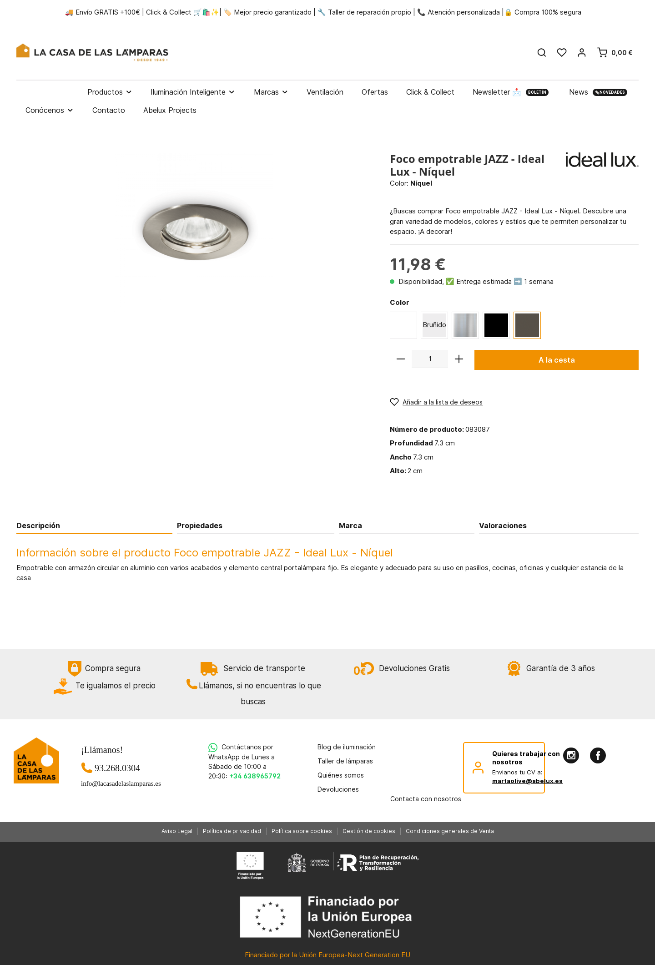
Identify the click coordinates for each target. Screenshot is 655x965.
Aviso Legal (176, 831)
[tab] (94, 525)
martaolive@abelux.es (527, 780)
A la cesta (557, 359)
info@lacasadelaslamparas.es (117, 783)
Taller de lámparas (345, 761)
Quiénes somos (340, 775)
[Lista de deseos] (562, 52)
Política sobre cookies (302, 831)
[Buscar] (542, 52)
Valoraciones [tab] (503, 525)
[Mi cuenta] (582, 52)
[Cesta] (615, 52)
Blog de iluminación (346, 747)
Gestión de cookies (369, 831)
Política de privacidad (232, 831)
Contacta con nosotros (425, 799)
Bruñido (434, 324)
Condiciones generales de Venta (450, 831)
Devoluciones (338, 789)
